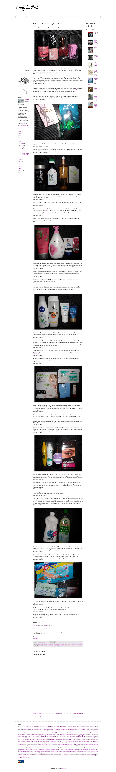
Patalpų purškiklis (23, 747)
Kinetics (86, 737)
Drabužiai (76, 730)
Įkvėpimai (42, 736)
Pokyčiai (19, 749)
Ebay (97, 730)
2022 (20, 137)
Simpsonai (33, 752)
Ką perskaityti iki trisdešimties (50, 17)
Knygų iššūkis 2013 (28, 739)
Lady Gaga (25, 741)
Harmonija (19, 736)
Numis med (32, 745)
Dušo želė (91, 730)
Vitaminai (67, 756)
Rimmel (56, 751)
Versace (37, 756)
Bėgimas (89, 728)
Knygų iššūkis (21, 739)
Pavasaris (34, 747)
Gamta (88, 732)
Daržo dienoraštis (93, 729)
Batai (75, 728)
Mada (93, 741)
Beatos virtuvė (78, 728)
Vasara (88, 754)
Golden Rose (62, 734)
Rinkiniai (59, 751)
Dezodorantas (33, 730)
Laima (29, 741)
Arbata (19, 728)
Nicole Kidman (24, 745)
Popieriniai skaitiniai (29, 749)
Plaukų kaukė (81, 747)
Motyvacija (20, 744)
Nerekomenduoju (81, 744)
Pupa (47, 749)
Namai (50, 744)
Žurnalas (20, 757)
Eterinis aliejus (36, 732)
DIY (47, 730)
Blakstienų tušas (30, 729)
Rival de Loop (63, 751)
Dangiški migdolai (79, 729)
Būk (40, 729)
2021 (20, 139)
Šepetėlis (96, 752)
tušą (80, 474)
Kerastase (73, 644)
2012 (20, 170)
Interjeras (52, 736)
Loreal (62, 741)
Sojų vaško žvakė (53, 752)
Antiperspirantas (92, 726)
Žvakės (28, 757)
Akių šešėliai (59, 726)
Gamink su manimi (83, 732)
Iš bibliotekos (75, 736)
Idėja (38, 736)
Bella (92, 728)
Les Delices (48, 741)
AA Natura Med (42, 644)
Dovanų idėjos (69, 730)
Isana (71, 736)
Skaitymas (41, 753)
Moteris (96, 742)
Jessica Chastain (95, 736)
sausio (22, 145)
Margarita (46, 742)
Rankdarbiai (57, 749)
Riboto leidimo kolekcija (49, 751)
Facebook (35, 636)
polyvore (22, 749)
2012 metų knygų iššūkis (67, 17)
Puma (44, 749)
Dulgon (84, 730)
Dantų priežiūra (86, 729)
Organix (65, 745)
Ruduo (72, 751)
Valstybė (80, 754)
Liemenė (52, 741)
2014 (20, 166)
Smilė (49, 752)
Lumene (69, 741)
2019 (37, 644)
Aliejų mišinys (70, 726)
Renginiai (39, 751)
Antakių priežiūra (86, 726)
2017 (20, 159)
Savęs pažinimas (89, 751)
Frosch (65, 644)
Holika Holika (34, 736)
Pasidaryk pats (95, 745)
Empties (62, 644)
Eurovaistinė (42, 732)
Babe (60, 728)
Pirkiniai (59, 747)
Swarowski (86, 752)
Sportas (61, 752)
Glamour (58, 734)
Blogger (63, 768)
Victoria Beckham (48, 756)
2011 (20, 172)
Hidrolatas (29, 736)
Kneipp (92, 737)
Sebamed (66, 645)
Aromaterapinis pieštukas (42, 728)
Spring (64, 752)
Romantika (68, 751)
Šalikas (89, 752)
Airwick (55, 726)
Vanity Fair (84, 754)
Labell (19, 741)
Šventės (24, 754)
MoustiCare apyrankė (26, 744)
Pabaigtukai (55, 645)
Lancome (41, 741)
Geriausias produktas (38, 734)
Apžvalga (96, 726)
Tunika (59, 754)
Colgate (58, 729)
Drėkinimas (81, 730)
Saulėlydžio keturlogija (78, 751)
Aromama (22, 728)
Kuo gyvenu (83, 739)
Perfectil (43, 747)
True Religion (55, 754)
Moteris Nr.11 (95, 48)
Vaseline (91, 754)
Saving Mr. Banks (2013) (96, 64)
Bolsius (37, 729)
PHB (46, 747)
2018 (20, 157)
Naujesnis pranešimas (37, 713)
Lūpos (72, 741)
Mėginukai (60, 742)
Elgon (23, 732)
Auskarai (55, 728)
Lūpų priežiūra (87, 741)
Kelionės (74, 737)
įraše (47, 210)
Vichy (43, 756)
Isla (72, 736)
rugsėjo (22, 143)
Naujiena (75, 744)
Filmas (56, 733)
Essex (32, 732)
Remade (29, 751)
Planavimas (70, 747)
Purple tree (50, 749)
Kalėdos (26, 737)
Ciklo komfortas (50, 729)
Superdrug (78, 752)
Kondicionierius (46, 739)
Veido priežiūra (23, 756)
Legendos (44, 741)
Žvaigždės (24, 757)
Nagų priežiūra (42, 744)
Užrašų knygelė (70, 754)
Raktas (53, 749)
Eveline (46, 732)
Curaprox (74, 729)
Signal (29, 752)
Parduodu (91, 745)
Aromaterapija (27, 728)
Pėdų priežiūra (39, 747)
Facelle (49, 732)
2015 (20, 164)
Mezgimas (74, 742)
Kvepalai (39, 645)
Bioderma (23, 729)
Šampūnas (93, 752)
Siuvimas (36, 752)
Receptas (96, 749)
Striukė (72, 752)
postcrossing (36, 749)
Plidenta (97, 747)
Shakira (26, 752)
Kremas (56, 739)
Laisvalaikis (35, 741)
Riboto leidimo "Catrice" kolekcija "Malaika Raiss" (24, 153)
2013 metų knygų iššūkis (81, 17)
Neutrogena (48, 645)
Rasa (27, 99)
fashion (52, 732)
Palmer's (79, 745)
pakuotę (72, 501)
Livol (60, 741)
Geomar (27, 734)
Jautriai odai (90, 736)
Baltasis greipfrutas (70, 728)
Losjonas (65, 741)
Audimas (51, 728)
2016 (20, 161)
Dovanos (64, 730)
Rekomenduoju (23, 751)
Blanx (35, 729)
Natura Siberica (61, 744)
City (53, 729)
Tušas (62, 754)
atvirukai (48, 728)
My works (79, 742)
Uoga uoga (66, 754)
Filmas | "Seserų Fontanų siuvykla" (96, 42)
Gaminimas (77, 732)
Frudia (73, 732)
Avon (58, 728)
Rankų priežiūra (79, 749)
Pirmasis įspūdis (65, 747)
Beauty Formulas (48, 644)
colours (62, 729)
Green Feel (67, 734)
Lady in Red (26, 8)
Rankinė (62, 749)
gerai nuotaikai (31, 734)
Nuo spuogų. (48, 745)
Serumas (19, 752)
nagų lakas (43, 645)
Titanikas (44, 754)
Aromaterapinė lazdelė (34, 728)
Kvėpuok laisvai (92, 739)
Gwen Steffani (91, 734)
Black (26, 729)
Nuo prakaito (43, 745)
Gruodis (87, 734)
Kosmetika (78, 644)
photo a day (49, 747)
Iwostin (86, 736)
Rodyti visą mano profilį (23, 125)
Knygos (96, 738)
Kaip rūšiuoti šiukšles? (33, 17)
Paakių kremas (69, 745)
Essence (29, 732)
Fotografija (61, 732)
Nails (47, 744)
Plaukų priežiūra (61, 645)
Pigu (52, 747)
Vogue (75, 756)
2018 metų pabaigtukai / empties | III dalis (24, 149)
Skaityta (45, 752)
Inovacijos (48, 736)
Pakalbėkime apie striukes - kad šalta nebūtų (96, 97)
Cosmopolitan (70, 729)
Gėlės (94, 732)
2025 (20, 133)
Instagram (35, 638)
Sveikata (82, 752)
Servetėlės (23, 752)
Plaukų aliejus (75, 747)
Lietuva (55, 741)
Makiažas (37, 742)
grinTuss (70, 734)
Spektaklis (58, 752)
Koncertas (40, 739)
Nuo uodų (52, 745)
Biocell (97, 728)
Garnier (91, 732)
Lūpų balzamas (76, 741)
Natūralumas (66, 744)
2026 (20, 131)
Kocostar (33, 739)
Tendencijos (35, 754)
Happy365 (96, 734)
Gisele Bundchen (49, 734)
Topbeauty (48, 754)
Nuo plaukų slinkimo (37, 745)
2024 (20, 135)
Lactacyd (21, 741)
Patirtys (28, 748)
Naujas (70, 744)
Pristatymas (41, 749)
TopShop (51, 754)
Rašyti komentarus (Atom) (44, 716)
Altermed (74, 726)
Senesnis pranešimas (78, 713)
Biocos (53, 644)
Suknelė (74, 752)
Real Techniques (92, 749)
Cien (45, 729)
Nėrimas (87, 744)
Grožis (84, 734)
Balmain (65, 728)
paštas (19, 747)
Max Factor (50, 742)
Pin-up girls (55, 747)
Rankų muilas (73, 749)
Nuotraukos (57, 745)
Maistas (23, 742)
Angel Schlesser (80, 726)
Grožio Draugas (80, 734)
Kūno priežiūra (72, 739)
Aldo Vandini (64, 726)
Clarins (56, 644)
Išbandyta (69, 644)
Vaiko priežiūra (76, 754)
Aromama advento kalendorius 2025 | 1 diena (96, 105)
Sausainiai (84, 751)
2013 (20, 168)
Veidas (94, 754)
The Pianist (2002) (95, 89)
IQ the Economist (66, 736)
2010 (20, 174)
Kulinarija (67, 739)
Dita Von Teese (53, 730)
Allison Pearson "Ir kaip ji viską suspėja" (96, 73)
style (66, 752)
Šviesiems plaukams (29, 754)
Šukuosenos (20, 754)
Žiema (96, 756)
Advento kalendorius (48, 726)
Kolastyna (37, 739)
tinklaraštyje (78, 89)
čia (46, 633)
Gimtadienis (44, 734)
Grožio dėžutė (75, 734)
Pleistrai (94, 747)
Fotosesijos (66, 732)
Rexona (42, 751)
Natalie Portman (54, 744)
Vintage (58, 756)
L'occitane (96, 739)
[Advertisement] (58, 700)
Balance (62, 728)
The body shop (40, 754)
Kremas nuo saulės (61, 739)
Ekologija (19, 732)
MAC (91, 741)
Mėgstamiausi (65, 742)
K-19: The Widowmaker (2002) (96, 34)
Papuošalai (87, 745)
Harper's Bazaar (25, 736)
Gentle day (23, 734)
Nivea (52, 645)
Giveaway (54, 734)
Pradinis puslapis (21, 17)
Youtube (61, 736)
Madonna (96, 741)
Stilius (69, 752)
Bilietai (94, 728)
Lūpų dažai (81, 741)
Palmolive (83, 745)
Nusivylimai (61, 745)
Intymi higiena (56, 736)
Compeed (65, 729)
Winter (82, 756)
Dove (59, 644)
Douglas (60, 730)
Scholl (93, 751)
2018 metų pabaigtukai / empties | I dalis (42, 625)
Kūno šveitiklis (78, 739)
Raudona (87, 749)
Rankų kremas (67, 749)
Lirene (58, 741)
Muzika (31, 744)
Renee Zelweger (34, 751)
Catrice (42, 729)
